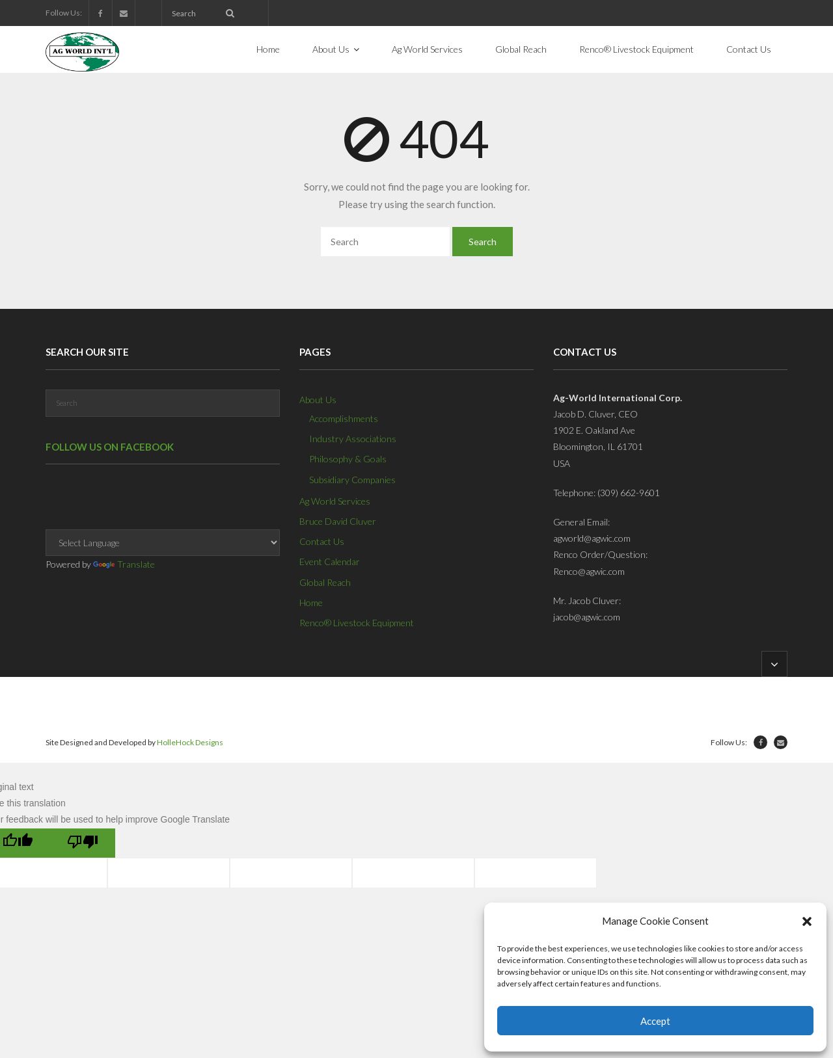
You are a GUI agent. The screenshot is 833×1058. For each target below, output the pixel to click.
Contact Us (321, 541)
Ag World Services (334, 501)
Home (311, 602)
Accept (655, 1021)
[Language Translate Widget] (163, 542)
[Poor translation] (82, 843)
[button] (806, 921)
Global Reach (325, 582)
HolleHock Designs (190, 742)
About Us (317, 399)
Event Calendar (329, 561)
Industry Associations (352, 438)
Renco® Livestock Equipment (356, 622)
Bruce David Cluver (337, 521)
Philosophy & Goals (348, 458)
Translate (124, 564)
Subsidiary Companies (352, 479)
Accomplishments (343, 418)
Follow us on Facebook (110, 447)
